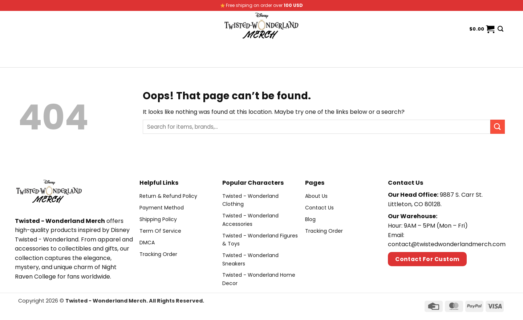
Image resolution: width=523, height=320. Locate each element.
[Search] (500, 29)
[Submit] (497, 127)
